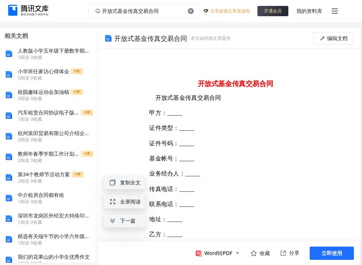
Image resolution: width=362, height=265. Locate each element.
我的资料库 (309, 10)
